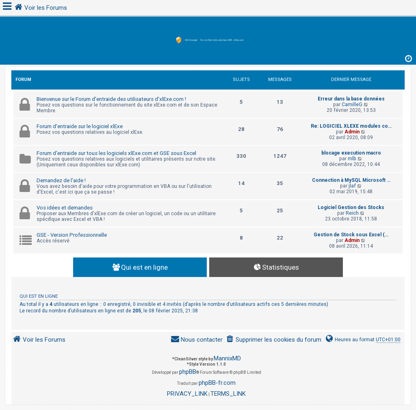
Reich (352, 213)
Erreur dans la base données (351, 99)
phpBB (187, 371)
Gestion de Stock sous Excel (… (351, 235)
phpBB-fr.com (217, 382)
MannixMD (227, 358)
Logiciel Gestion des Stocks (351, 207)
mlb (352, 158)
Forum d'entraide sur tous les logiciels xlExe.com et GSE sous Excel (116, 153)
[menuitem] (273, 339)
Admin (352, 132)
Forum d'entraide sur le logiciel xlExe (80, 126)
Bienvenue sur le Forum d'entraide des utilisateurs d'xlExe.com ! (111, 99)
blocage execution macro (351, 153)
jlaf (352, 186)
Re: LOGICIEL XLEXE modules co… (351, 126)
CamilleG (352, 104)
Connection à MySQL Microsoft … (351, 180)
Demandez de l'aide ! (61, 180)
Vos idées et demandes (65, 208)
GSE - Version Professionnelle (72, 235)
